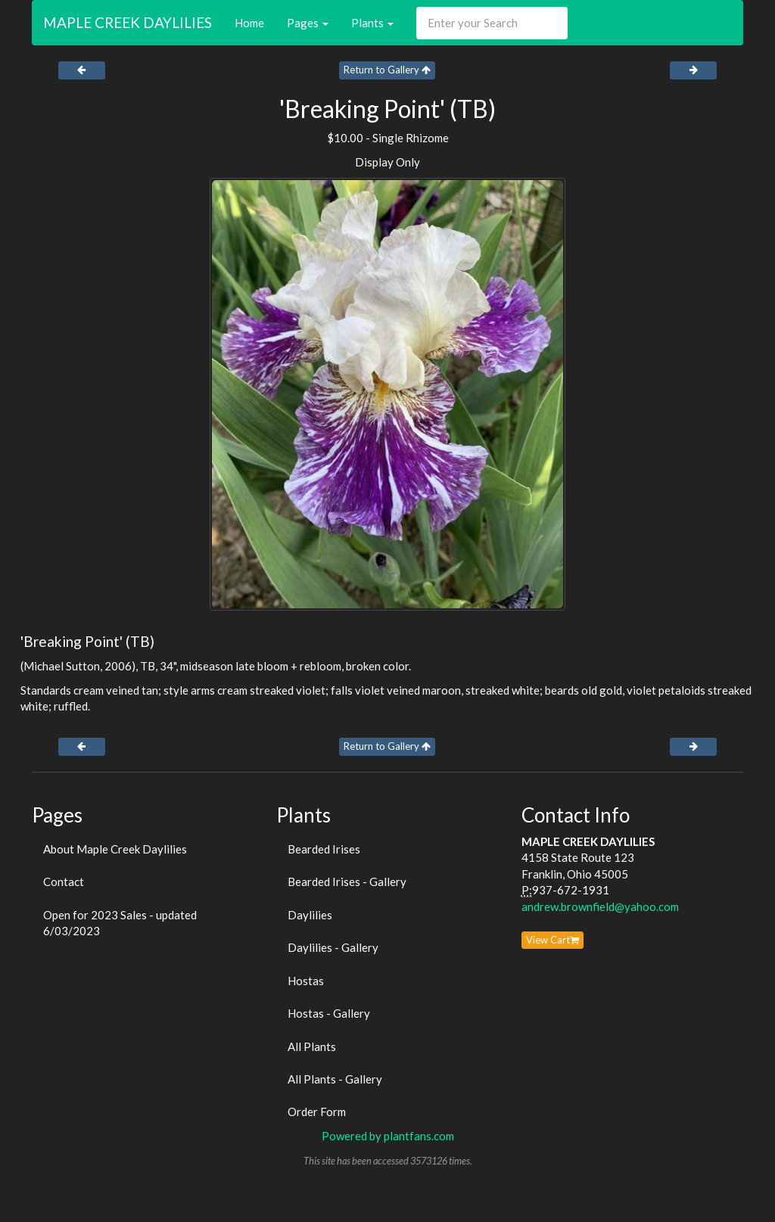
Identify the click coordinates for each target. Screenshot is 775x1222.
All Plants (312, 1046)
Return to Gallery (387, 70)
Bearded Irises (324, 849)
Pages (307, 23)
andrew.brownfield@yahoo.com (600, 906)
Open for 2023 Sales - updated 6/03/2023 (120, 922)
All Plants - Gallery (335, 1079)
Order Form (317, 1111)
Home (249, 23)
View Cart (552, 940)
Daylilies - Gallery (333, 947)
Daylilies (310, 915)
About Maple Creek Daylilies (115, 849)
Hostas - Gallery (329, 1013)
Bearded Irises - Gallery (347, 881)
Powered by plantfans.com (388, 1136)
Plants (372, 23)
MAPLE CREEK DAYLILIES (127, 22)
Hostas (306, 980)
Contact (63, 881)
